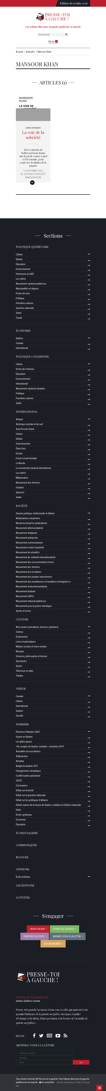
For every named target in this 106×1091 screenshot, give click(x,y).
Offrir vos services (63, 929)
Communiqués (26, 845)
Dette (18, 810)
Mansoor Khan (33, 177)
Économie (23, 330)
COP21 (19, 780)
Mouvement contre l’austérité (30, 547)
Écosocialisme (27, 833)
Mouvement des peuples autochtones (34, 576)
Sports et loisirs (23, 611)
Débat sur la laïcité (25, 790)
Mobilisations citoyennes (28, 518)
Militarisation (22, 477)
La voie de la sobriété (33, 135)
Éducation (20, 264)
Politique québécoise (32, 247)
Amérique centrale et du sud (29, 424)
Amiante (20, 761)
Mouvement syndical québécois (31, 283)
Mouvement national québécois (31, 601)
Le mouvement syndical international (33, 468)
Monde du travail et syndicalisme (31, 523)
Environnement (23, 269)
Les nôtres (21, 278)
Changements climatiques (28, 771)
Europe (19, 453)
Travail (19, 317)
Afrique (19, 419)
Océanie (20, 487)
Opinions (20, 492)
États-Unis (21, 448)
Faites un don (37, 929)
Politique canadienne (32, 356)
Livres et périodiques (26, 641)
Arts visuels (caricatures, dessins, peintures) (37, 627)
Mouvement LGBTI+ (25, 596)
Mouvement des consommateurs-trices (35, 562)
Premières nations (24, 303)
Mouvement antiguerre (26, 533)
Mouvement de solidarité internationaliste (36, 557)
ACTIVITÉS (23, 897)
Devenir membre (52, 943)
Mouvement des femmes (28, 482)
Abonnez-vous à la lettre (67, 936)
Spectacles (21, 661)
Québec (19, 338)
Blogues (22, 857)
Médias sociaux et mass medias (31, 646)
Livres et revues (33, 127)
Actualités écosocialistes (28, 751)
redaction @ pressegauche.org (32, 997)
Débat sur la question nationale (31, 795)
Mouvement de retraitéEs (28, 552)
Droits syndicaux (24, 814)
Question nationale (25, 308)
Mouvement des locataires (28, 572)
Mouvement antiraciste (27, 537)
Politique (20, 298)
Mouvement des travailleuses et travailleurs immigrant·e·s (43, 581)
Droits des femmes (25, 369)
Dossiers (22, 724)
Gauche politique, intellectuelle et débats (35, 513)
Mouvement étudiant (25, 591)
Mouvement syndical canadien (30, 388)
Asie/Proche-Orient (25, 429)
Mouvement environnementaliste (31, 586)
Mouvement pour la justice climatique (34, 606)
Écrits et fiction (23, 877)
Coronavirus (22, 785)
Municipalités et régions (27, 288)
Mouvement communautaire (29, 542)
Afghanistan (22, 756)
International (22, 348)
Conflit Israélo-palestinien (28, 775)
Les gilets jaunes (24, 741)
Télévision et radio (24, 671)
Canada (19, 343)
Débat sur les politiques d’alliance (32, 800)
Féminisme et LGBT (25, 274)
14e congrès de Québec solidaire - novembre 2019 (40, 746)
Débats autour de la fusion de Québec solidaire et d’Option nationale (48, 805)
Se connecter (46, 1082)
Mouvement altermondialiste (29, 528)
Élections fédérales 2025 (28, 732)
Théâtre (19, 675)
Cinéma (19, 632)
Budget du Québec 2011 (27, 766)
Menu (53, 41)
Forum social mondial (26, 458)
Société (21, 506)
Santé (18, 313)
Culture (19, 254)
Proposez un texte (34, 936)
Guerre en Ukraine (24, 736)
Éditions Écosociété (34, 174)
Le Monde (20, 463)
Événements (22, 636)
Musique (20, 651)
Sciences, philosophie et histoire (31, 656)
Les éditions (25, 885)
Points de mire (23, 293)
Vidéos (21, 688)
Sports (19, 666)
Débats (19, 259)
